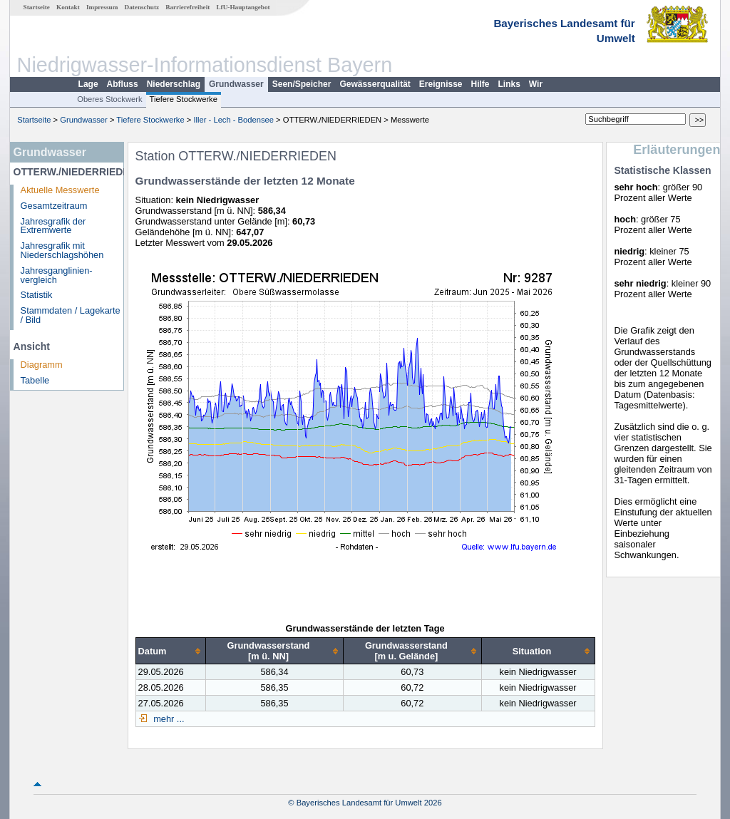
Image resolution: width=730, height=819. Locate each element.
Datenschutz (142, 7)
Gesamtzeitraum (54, 205)
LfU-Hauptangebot (242, 7)
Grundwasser (236, 84)
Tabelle (35, 380)
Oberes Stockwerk (109, 99)
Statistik (37, 294)
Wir (536, 84)
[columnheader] (170, 651)
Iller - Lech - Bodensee (233, 119)
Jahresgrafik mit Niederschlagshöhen (62, 250)
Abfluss (122, 84)
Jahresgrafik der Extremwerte (53, 226)
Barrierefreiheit (187, 7)
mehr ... (168, 719)
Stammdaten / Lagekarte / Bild (70, 315)
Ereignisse (441, 84)
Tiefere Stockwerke (183, 99)
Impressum (102, 7)
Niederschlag (173, 84)
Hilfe (480, 84)
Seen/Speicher (301, 84)
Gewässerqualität (374, 84)
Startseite (37, 7)
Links (509, 84)
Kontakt (68, 7)
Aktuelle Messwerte (60, 190)
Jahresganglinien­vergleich (57, 275)
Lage (88, 84)
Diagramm (42, 364)
